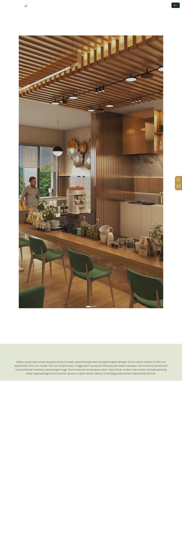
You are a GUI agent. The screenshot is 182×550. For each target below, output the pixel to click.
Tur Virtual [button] (132, 5)
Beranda (81, 5)
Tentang (108, 5)
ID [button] (175, 5)
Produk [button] (119, 5)
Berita (157, 5)
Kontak (165, 5)
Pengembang (95, 5)
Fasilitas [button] (145, 5)
